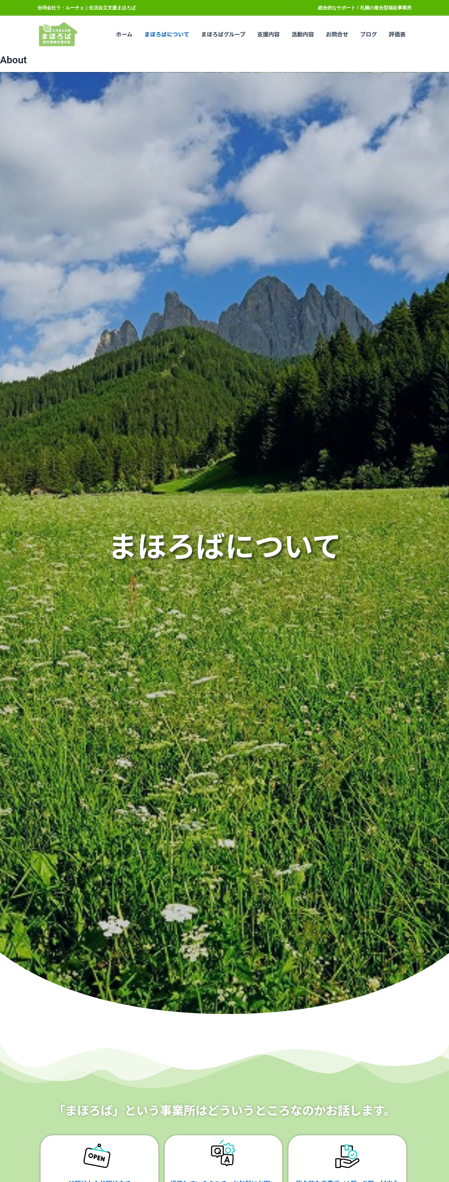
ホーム (129, 35)
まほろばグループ (227, 35)
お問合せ (338, 35)
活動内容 (305, 35)
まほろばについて (170, 35)
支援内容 (271, 35)
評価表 (397, 35)
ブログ (369, 35)
